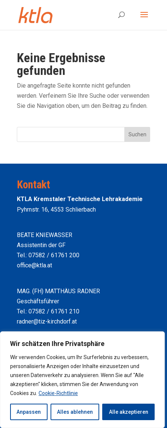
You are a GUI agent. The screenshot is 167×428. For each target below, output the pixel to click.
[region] (82, 379)
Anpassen (28, 412)
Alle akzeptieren (128, 412)
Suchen (137, 134)
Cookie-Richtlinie (58, 393)
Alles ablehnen (75, 412)
